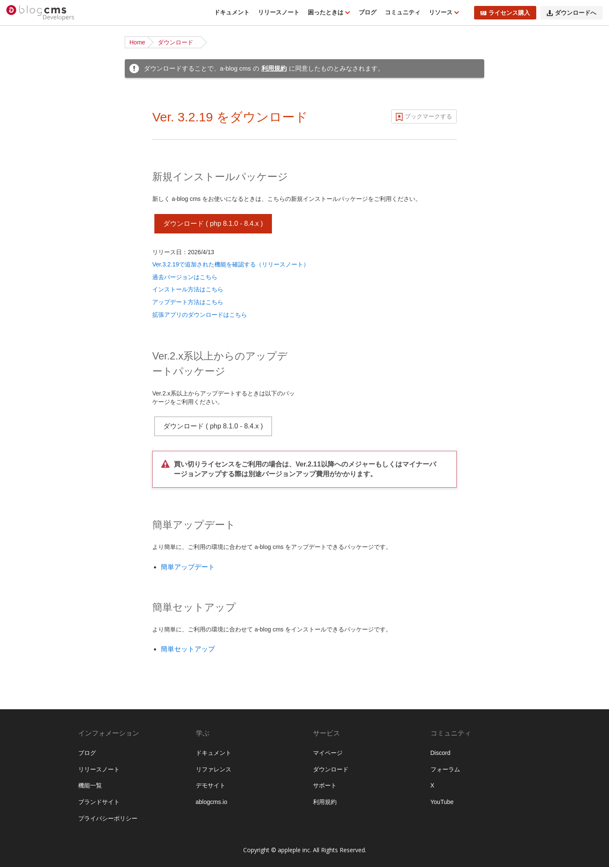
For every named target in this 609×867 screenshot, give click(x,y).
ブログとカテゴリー (41, 291)
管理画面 (26, 710)
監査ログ (26, 723)
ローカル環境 (32, 226)
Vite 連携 (26, 475)
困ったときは (326, 12)
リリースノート (278, 12)
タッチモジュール (38, 828)
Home (137, 42)
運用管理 (26, 697)
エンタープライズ (38, 749)
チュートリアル (35, 187)
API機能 (25, 618)
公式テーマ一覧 (35, 213)
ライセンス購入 (505, 12)
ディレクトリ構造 (38, 174)
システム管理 (32, 684)
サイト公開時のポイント (47, 253)
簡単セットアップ (188, 649)
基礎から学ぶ (32, 200)
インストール (32, 161)
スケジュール (32, 540)
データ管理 (29, 671)
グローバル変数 (35, 841)
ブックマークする (428, 116)
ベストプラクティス (41, 239)
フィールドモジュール (44, 815)
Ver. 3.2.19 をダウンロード (230, 117)
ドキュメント (232, 12)
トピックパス (32, 527)
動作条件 (26, 109)
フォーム (26, 513)
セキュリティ (32, 658)
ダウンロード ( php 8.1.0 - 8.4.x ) (213, 223)
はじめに (26, 83)
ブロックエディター (41, 592)
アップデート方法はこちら (187, 302)
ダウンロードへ (571, 12)
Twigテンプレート (39, 461)
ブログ (367, 12)
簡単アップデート (188, 567)
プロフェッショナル (41, 736)
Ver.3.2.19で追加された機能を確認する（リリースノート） (230, 264)
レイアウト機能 (35, 605)
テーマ (24, 435)
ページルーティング (41, 318)
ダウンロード (175, 42)
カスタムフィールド (41, 357)
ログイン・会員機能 (41, 579)
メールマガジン (35, 553)
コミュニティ (402, 12)
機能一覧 (26, 96)
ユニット (26, 370)
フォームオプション (41, 854)
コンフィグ (29, 383)
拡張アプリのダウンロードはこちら (199, 314)
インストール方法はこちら (187, 289)
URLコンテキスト (38, 305)
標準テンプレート (38, 448)
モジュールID (32, 344)
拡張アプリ (29, 763)
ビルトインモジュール (44, 801)
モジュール (29, 331)
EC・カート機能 (36, 566)
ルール (24, 396)
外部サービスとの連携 (44, 631)
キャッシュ (29, 645)
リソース (441, 12)
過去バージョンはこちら (184, 277)
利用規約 (274, 68)
